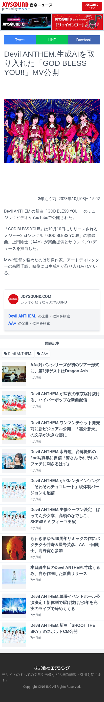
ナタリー (24, 9)
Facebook (84, 40)
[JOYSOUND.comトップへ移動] (92, 6)
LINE (52, 40)
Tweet (20, 40)
